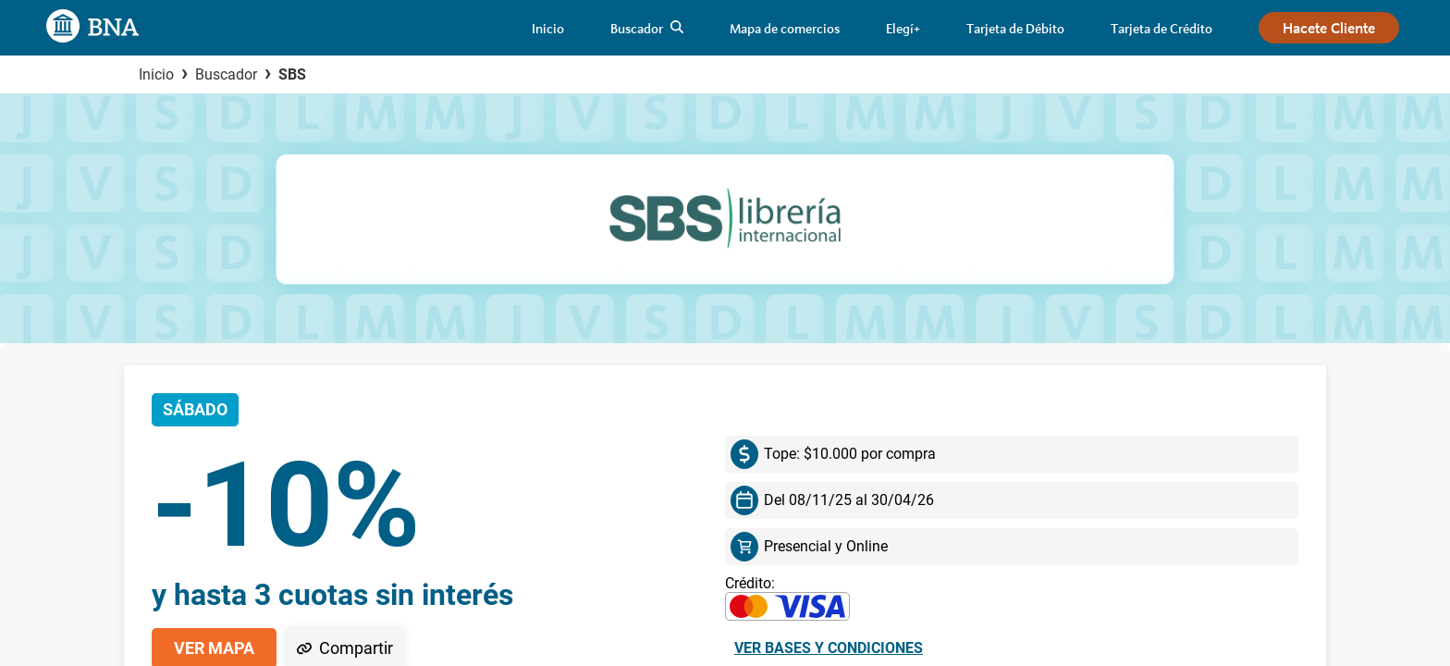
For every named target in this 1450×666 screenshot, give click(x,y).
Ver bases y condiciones (828, 648)
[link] (548, 28)
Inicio (156, 74)
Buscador (226, 74)
